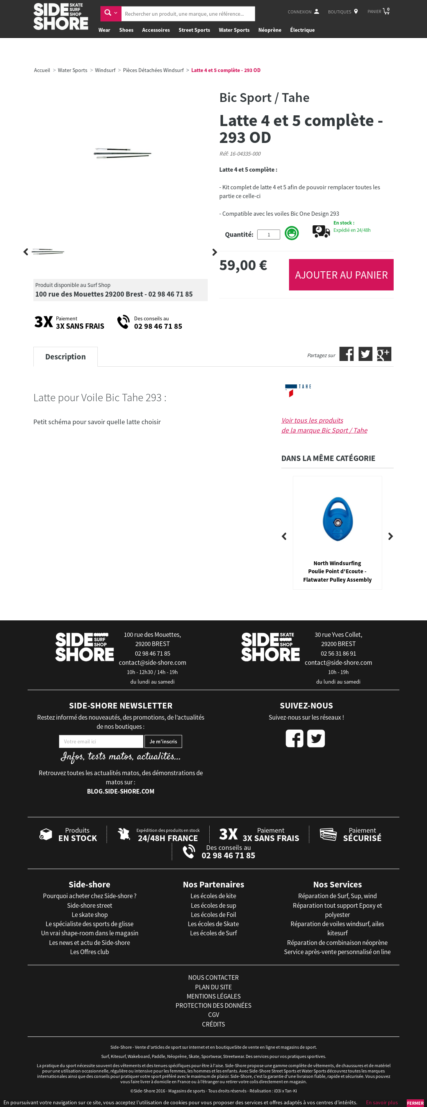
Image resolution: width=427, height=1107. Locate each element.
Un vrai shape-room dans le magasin (89, 933)
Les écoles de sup (213, 905)
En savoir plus (382, 1102)
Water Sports (234, 29)
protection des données (213, 1005)
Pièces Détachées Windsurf (153, 70)
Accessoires (156, 29)
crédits (213, 1024)
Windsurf (105, 70)
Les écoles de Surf (213, 933)
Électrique (302, 29)
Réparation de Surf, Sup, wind (337, 896)
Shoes (126, 29)
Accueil (42, 70)
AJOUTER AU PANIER (341, 275)
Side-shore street (89, 905)
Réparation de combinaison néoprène (337, 942)
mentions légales (214, 996)
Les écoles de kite (213, 896)
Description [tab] (65, 356)
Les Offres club (89, 952)
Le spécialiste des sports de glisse (89, 924)
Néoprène (269, 29)
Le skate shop (90, 914)
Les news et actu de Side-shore (89, 942)
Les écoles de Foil (213, 914)
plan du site (213, 987)
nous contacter (213, 977)
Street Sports (194, 29)
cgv (213, 1014)
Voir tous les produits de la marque (324, 425)
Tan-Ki (291, 1091)
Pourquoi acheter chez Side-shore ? (89, 896)
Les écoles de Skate (213, 924)
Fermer (415, 1103)
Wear (104, 29)
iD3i (277, 1091)
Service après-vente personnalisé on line (337, 952)
